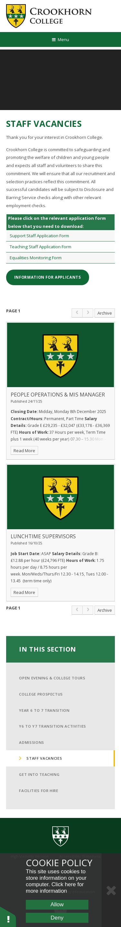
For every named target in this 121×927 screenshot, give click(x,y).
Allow (57, 904)
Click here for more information (55, 887)
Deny (57, 918)
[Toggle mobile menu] (60, 39)
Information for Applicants (47, 277)
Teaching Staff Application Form (40, 247)
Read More (24, 450)
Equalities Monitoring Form (36, 258)
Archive (104, 313)
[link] (77, 313)
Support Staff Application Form (39, 236)
